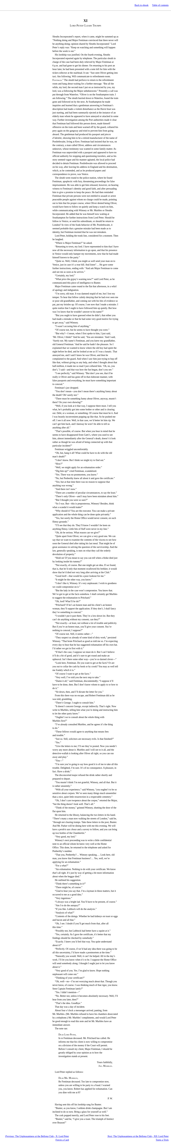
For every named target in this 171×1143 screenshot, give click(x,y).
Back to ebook (141, 5)
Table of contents (160, 5)
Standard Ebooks (14, 5)
